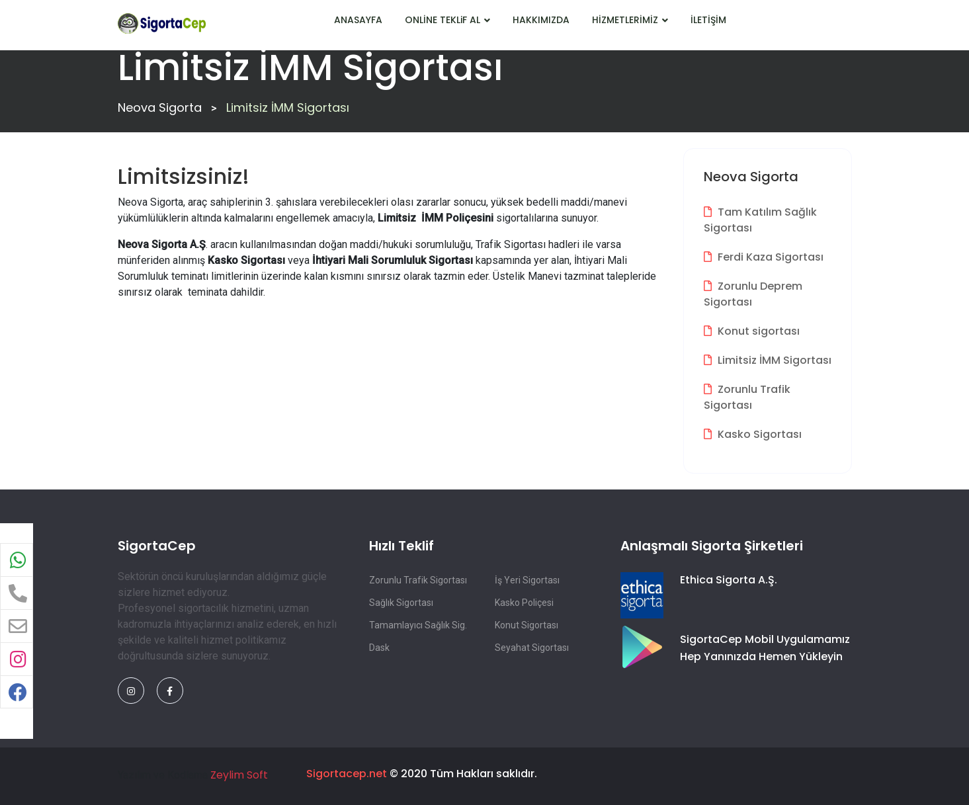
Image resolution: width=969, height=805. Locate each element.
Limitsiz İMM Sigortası (767, 360)
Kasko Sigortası (753, 434)
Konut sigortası (752, 331)
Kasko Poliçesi (524, 602)
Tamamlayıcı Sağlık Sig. (418, 625)
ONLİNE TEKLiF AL (447, 19)
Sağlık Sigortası (401, 602)
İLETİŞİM (708, 19)
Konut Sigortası (526, 625)
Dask (379, 647)
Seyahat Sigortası (532, 647)
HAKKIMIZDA (541, 19)
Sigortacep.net (346, 773)
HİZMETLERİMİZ (630, 19)
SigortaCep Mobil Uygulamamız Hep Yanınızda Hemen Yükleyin (765, 648)
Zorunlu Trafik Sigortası (747, 397)
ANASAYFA (358, 19)
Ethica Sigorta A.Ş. (728, 579)
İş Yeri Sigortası (527, 580)
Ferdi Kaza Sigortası (763, 257)
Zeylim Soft (239, 775)
